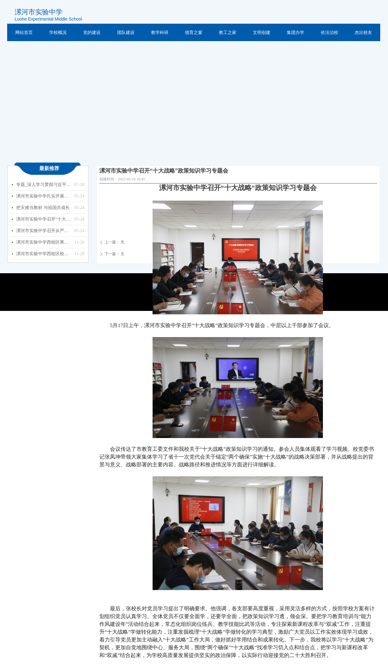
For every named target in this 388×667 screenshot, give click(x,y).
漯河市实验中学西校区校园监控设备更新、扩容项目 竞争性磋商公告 (43, 253)
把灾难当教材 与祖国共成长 (43, 207)
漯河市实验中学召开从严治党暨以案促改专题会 (43, 230)
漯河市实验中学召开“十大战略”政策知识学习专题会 (43, 219)
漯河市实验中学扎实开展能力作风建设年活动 (43, 196)
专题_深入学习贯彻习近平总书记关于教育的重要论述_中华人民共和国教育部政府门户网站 (43, 184)
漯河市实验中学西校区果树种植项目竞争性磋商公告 (43, 242)
